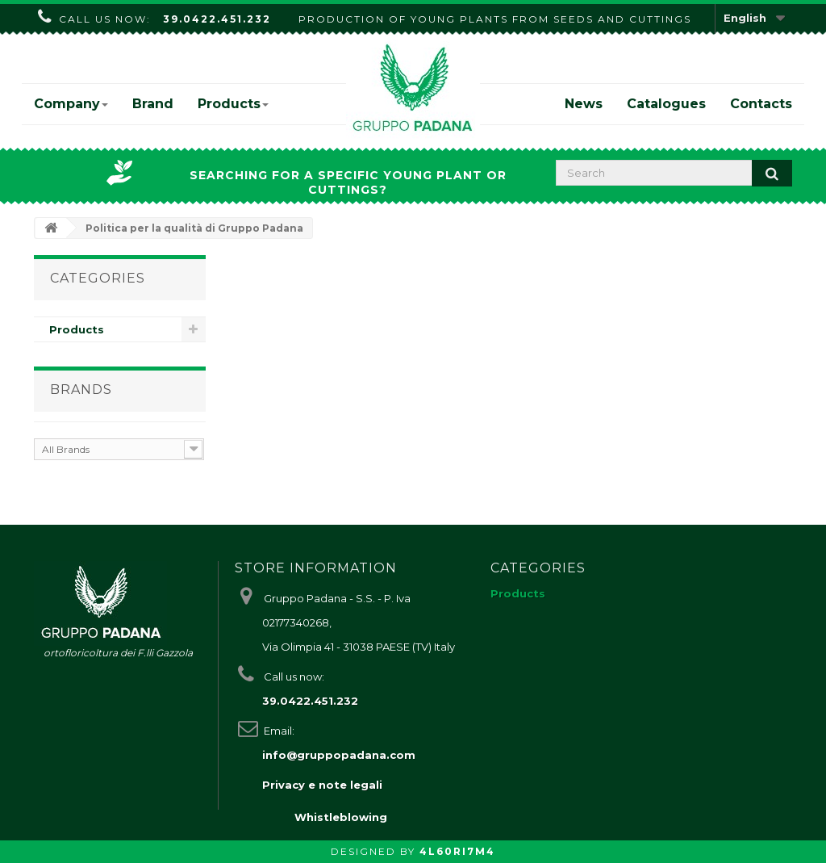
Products (233, 103)
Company (71, 103)
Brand (152, 103)
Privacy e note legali (322, 784)
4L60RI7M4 (457, 851)
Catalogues (666, 103)
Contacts (761, 103)
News (584, 103)
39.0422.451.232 (217, 19)
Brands (81, 389)
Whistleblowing (340, 817)
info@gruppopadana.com (338, 754)
